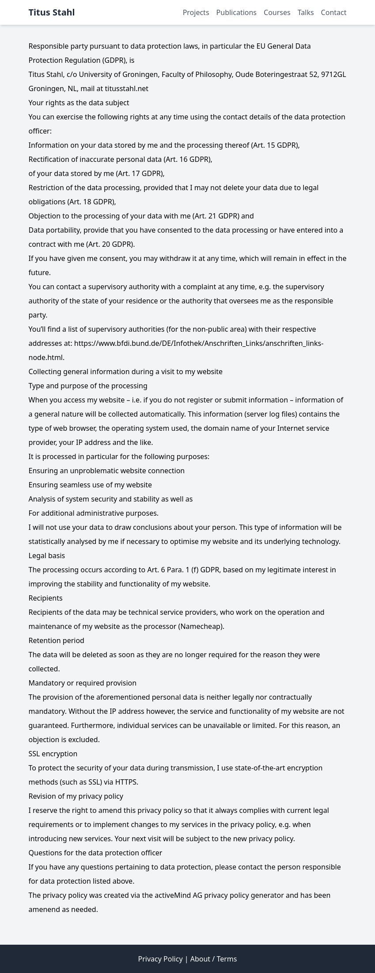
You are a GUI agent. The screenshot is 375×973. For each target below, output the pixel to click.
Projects (196, 12)
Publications (236, 12)
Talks (306, 12)
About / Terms (213, 959)
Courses (277, 12)
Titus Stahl (52, 12)
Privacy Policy (160, 959)
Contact (334, 12)
